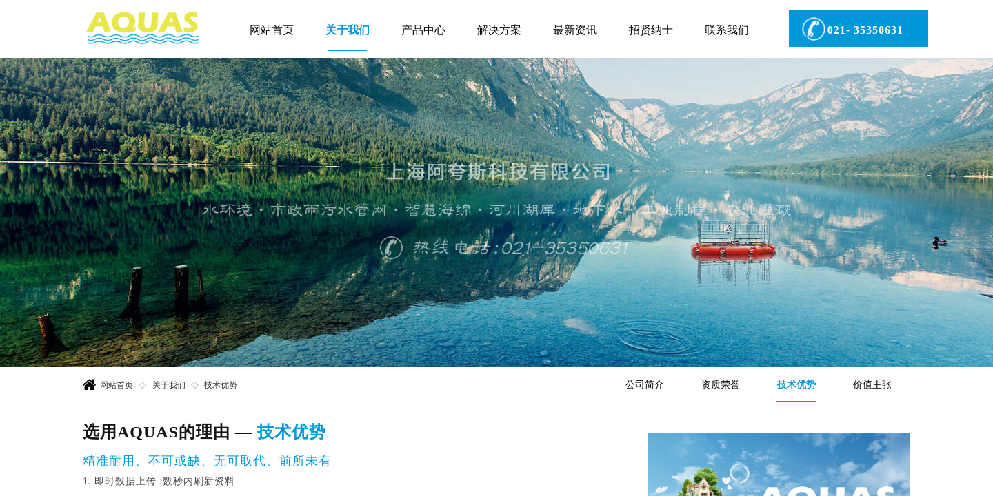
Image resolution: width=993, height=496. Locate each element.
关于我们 (347, 30)
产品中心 (423, 30)
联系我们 (727, 30)
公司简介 (644, 384)
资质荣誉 (720, 384)
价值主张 (872, 384)
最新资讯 (575, 30)
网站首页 (272, 30)
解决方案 (499, 30)
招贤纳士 (651, 30)
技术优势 (796, 384)
